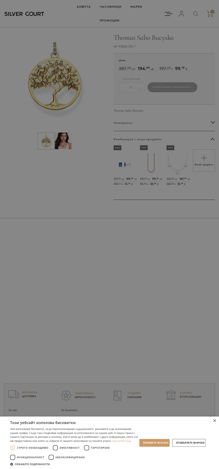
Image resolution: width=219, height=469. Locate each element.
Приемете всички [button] (155, 442)
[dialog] (109, 234)
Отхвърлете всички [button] (190, 442)
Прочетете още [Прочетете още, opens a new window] (121, 441)
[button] (74, 464)
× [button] (214, 420)
